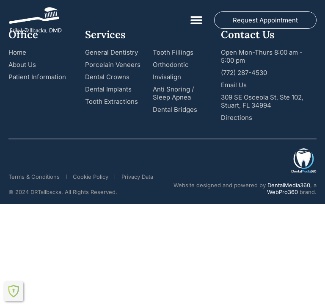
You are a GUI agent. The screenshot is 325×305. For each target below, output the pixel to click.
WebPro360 (282, 192)
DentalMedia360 (288, 185)
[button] (196, 20)
